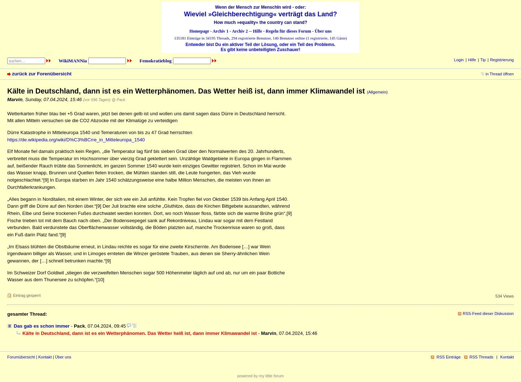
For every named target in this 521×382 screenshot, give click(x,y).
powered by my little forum (260, 376)
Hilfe (257, 31)
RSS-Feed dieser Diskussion (488, 313)
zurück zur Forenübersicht (42, 73)
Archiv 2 (240, 31)
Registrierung (502, 60)
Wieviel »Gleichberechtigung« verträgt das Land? (260, 14)
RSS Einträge (448, 357)
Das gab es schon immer (41, 326)
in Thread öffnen (500, 74)
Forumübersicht (21, 357)
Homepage (199, 31)
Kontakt (45, 357)
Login (459, 60)
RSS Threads (482, 357)
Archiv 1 (220, 31)
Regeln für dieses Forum (288, 31)
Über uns (323, 31)
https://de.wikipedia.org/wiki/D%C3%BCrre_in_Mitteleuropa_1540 (76, 139)
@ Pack (118, 99)
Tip (483, 60)
